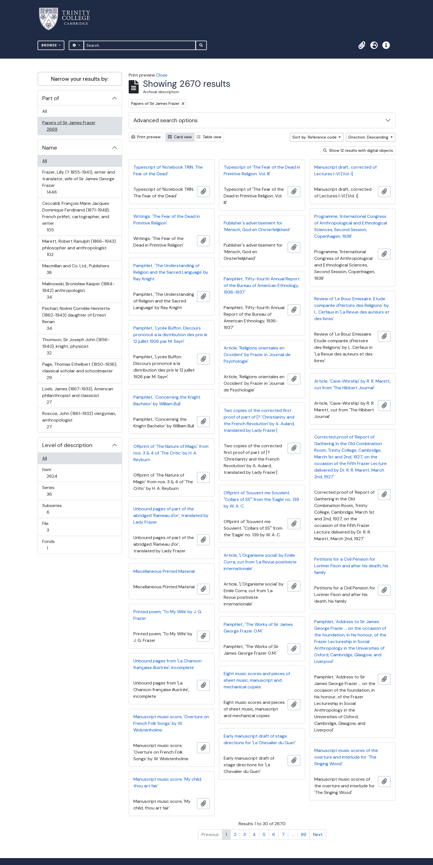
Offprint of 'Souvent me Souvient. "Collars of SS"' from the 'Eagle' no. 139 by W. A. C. (261, 499)
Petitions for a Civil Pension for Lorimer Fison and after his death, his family (351, 565)
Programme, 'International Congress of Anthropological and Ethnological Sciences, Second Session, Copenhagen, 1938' (350, 226)
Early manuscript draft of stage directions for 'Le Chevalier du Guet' (260, 739)
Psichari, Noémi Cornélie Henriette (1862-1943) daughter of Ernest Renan (76, 318)
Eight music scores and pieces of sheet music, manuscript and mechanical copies (257, 680)
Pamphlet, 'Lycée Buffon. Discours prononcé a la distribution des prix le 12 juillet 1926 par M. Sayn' (170, 334)
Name (49, 147)
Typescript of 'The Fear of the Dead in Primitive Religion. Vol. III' (262, 170)
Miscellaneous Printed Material (164, 571)
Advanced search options (165, 120)
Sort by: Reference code (315, 137)
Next (318, 834)
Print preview (146, 136)
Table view (209, 136)
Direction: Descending (368, 137)
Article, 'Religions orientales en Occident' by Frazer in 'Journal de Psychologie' (257, 354)
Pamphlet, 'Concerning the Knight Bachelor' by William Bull (166, 400)
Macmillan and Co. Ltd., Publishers (75, 269)
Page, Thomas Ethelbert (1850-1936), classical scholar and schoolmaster (79, 371)
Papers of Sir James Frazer (69, 126)
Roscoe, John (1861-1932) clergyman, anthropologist (79, 420)
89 (303, 834)
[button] (362, 45)
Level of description (67, 445)
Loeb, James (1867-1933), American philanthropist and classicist (77, 395)
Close (161, 75)
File (51, 527)
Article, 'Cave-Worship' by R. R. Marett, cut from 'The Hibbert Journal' (352, 384)
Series (53, 491)
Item (56, 473)
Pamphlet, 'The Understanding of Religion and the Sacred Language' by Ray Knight (170, 272)
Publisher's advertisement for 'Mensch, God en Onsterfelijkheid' (257, 226)
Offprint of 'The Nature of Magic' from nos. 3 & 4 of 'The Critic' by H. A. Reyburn (170, 452)
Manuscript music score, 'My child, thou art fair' (167, 782)
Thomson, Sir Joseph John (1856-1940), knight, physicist (76, 346)
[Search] (140, 45)
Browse (49, 45)
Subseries (52, 509)
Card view (180, 136)
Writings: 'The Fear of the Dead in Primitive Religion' (166, 219)
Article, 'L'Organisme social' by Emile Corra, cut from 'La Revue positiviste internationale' (260, 561)
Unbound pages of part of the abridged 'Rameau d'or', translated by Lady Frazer (170, 515)
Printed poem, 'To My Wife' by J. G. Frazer (167, 615)
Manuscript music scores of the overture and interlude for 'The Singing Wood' (346, 757)
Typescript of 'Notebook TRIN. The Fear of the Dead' (168, 170)
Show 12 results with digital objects (358, 150)
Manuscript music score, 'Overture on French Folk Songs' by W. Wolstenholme (171, 723)
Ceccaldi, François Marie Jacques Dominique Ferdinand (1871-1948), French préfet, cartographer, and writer (76, 216)
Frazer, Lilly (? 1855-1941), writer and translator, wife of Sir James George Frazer (78, 182)
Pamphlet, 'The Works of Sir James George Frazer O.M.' (258, 627)
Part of (50, 98)
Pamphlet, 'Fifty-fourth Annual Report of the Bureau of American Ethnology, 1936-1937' (262, 285)
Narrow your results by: (80, 78)
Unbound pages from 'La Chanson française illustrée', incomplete (167, 664)
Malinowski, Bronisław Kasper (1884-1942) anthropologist (78, 290)
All (44, 111)
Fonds (51, 545)
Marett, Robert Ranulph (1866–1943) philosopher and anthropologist (79, 248)
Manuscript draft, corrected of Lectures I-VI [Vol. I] (345, 170)
